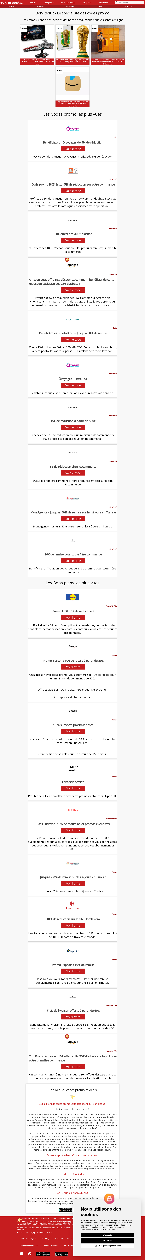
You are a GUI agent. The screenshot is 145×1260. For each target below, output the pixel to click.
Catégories (87, 3)
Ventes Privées (72, 1238)
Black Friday (44, 1238)
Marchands (103, 3)
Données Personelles (50, 1246)
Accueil (33, 3)
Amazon (11, 6)
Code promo (49, 3)
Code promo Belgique (28, 1238)
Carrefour (40, 6)
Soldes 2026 (58, 1238)
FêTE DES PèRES (68, 3)
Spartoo (99, 6)
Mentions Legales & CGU (29, 1246)
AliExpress (128, 6)
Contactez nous (69, 1246)
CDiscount (70, 6)
